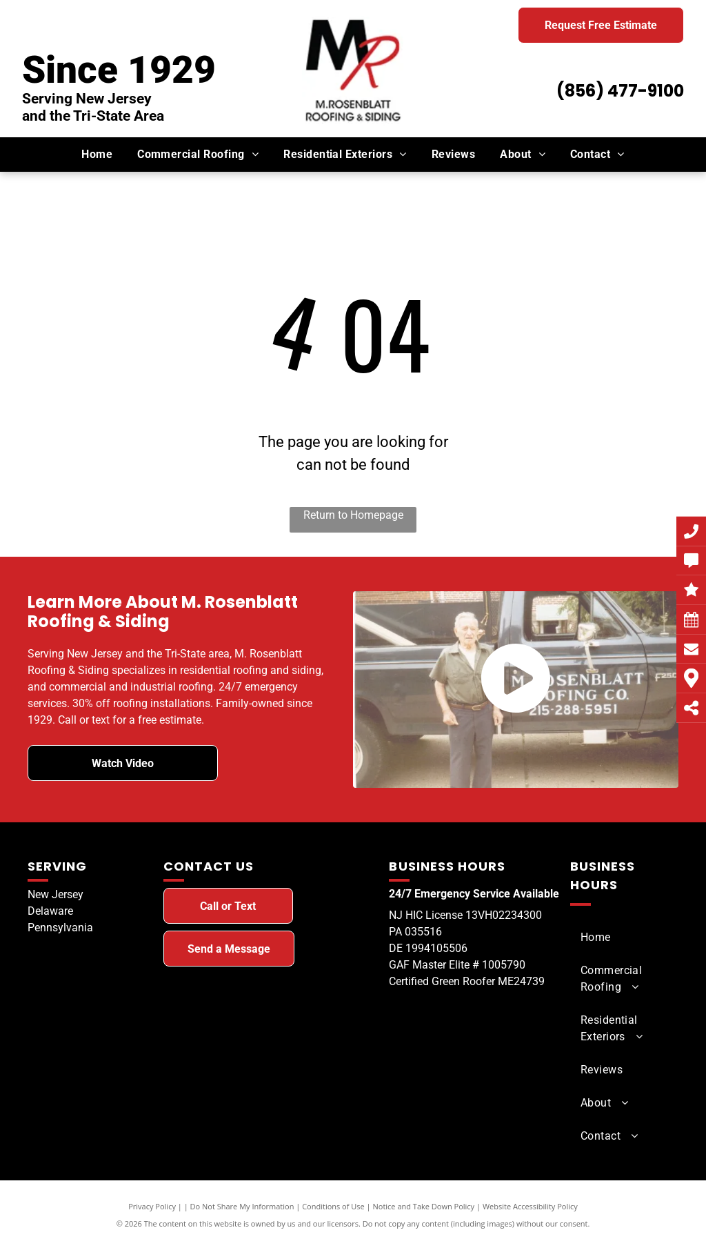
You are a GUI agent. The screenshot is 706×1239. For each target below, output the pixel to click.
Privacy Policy (152, 1206)
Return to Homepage (353, 515)
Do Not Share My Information (242, 1206)
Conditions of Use (333, 1206)
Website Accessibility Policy (530, 1206)
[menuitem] (97, 154)
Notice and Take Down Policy (424, 1206)
